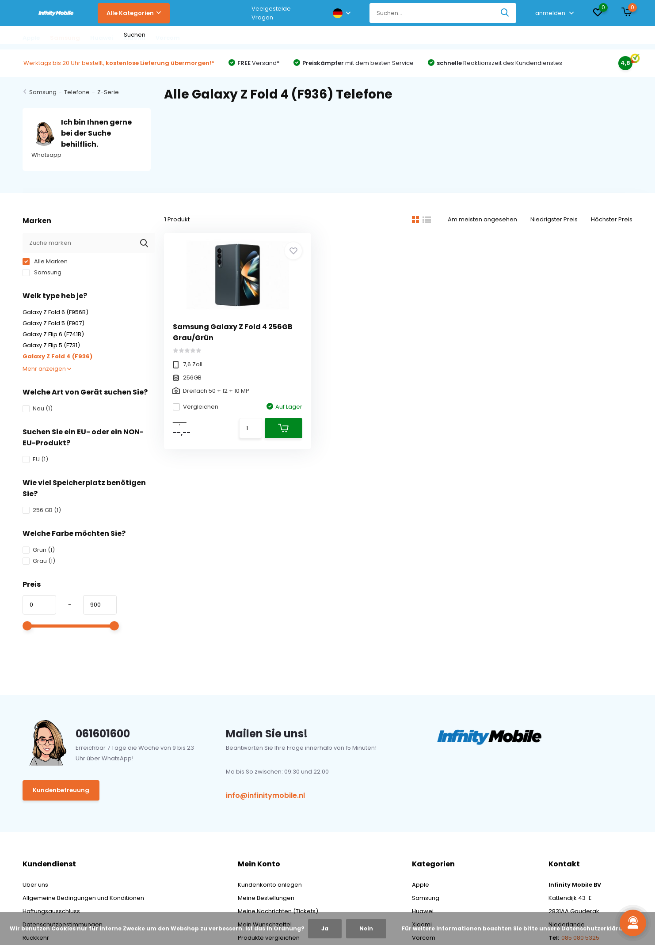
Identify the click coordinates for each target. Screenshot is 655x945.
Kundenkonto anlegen (270, 884)
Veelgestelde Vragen (271, 13)
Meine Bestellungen (266, 898)
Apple (420, 884)
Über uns (35, 884)
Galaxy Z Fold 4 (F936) (57, 356)
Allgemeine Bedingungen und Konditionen (83, 898)
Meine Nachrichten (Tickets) (278, 911)
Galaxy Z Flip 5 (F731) (51, 345)
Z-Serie (108, 92)
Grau (39, 561)
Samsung (43, 92)
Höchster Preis (611, 219)
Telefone (77, 92)
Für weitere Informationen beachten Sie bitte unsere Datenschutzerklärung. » (519, 928)
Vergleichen (195, 406)
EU (35, 459)
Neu (38, 408)
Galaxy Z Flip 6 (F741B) (53, 334)
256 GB (42, 510)
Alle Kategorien (134, 13)
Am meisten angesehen (482, 219)
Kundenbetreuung (61, 790)
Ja (324, 928)
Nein (366, 928)
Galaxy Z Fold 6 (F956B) (55, 312)
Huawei (423, 911)
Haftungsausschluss (51, 911)
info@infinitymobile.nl (265, 795)
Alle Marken (45, 261)
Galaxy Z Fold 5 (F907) (53, 323)
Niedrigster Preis (554, 219)
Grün (39, 550)
